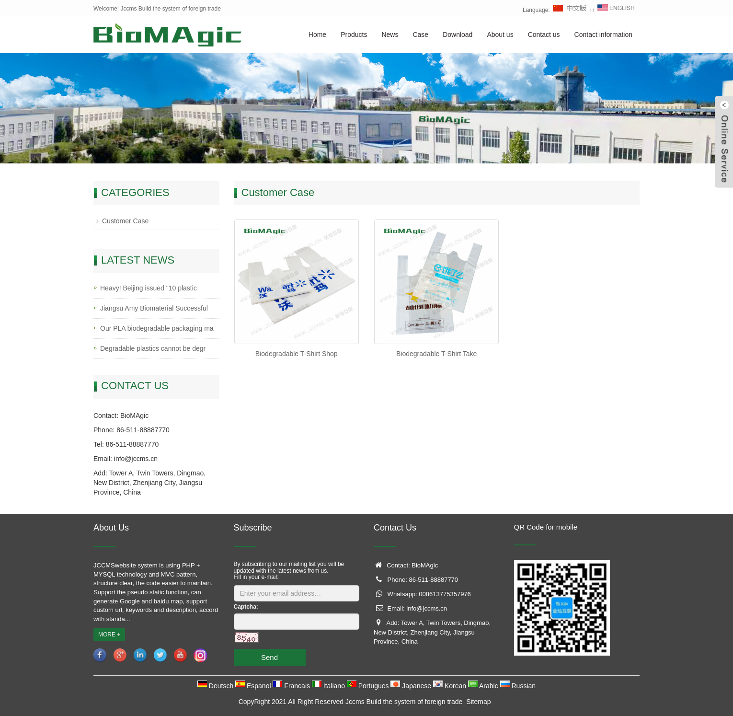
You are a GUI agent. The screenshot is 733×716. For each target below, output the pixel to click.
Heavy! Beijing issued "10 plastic (148, 288)
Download (457, 34)
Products (354, 34)
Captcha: (246, 606)
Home (317, 34)
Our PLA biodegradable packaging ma (157, 328)
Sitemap (478, 701)
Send (269, 657)
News (389, 34)
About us (500, 34)
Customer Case (125, 221)
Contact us (544, 34)
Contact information (603, 34)
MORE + (109, 634)
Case (420, 34)
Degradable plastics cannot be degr (153, 348)
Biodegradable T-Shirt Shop (296, 354)
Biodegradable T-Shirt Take (436, 354)
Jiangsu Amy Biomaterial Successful (154, 308)
